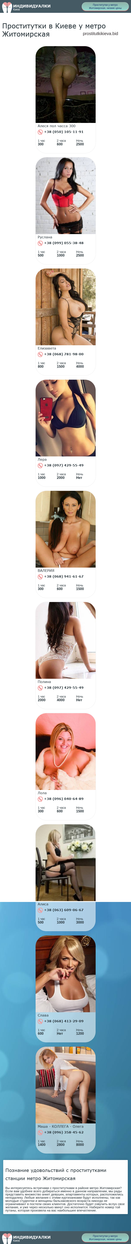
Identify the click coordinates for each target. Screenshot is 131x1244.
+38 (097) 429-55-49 (61, 465)
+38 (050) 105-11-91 (61, 132)
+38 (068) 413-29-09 (61, 1021)
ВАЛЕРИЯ (46, 570)
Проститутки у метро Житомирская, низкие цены (105, 6)
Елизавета (47, 348)
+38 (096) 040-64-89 (61, 799)
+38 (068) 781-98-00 (61, 354)
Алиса (43, 904)
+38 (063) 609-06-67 (61, 910)
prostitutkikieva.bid (100, 33)
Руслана (45, 237)
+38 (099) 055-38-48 (61, 243)
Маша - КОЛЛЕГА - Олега (61, 1126)
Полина (44, 681)
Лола (42, 793)
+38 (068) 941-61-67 (61, 576)
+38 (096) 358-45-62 (61, 1132)
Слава (43, 1015)
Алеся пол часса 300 (56, 126)
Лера (42, 459)
